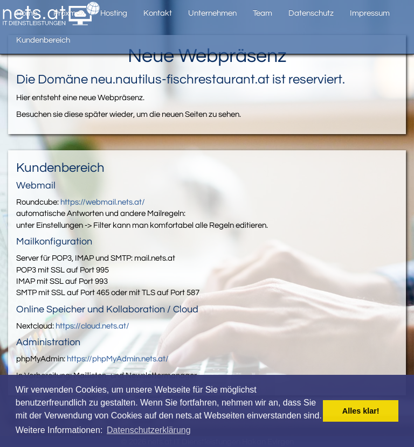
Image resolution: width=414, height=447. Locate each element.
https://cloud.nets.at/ (92, 326)
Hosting (113, 13)
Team (262, 13)
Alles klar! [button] (361, 411)
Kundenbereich (43, 40)
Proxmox (68, 13)
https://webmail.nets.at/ (102, 202)
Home (26, 13)
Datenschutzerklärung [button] (149, 430)
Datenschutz (311, 13)
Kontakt (157, 13)
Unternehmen (212, 13)
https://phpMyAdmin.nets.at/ (118, 359)
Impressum (370, 13)
